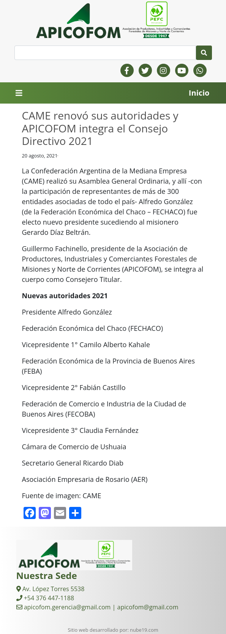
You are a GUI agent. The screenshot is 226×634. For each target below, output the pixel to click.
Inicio (199, 93)
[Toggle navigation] (19, 93)
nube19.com (144, 629)
